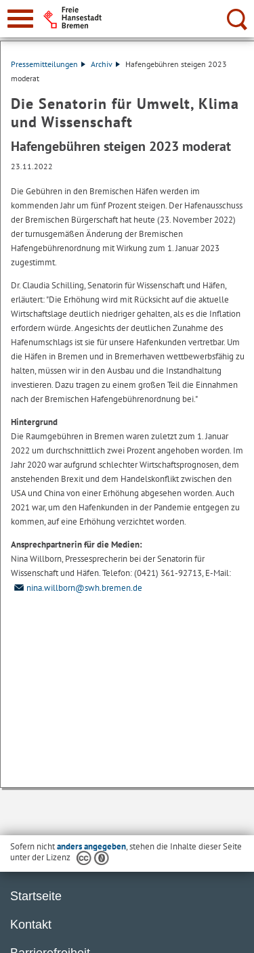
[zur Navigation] (20, 18)
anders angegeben (91, 846)
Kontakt (30, 924)
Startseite (36, 896)
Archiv (105, 64)
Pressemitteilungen (48, 64)
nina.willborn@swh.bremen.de (76, 588)
